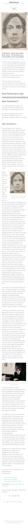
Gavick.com (21, 521)
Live (20, 59)
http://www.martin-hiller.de (11, 479)
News (22, 59)
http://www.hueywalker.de (11, 477)
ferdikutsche (8, 501)
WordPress (19, 522)
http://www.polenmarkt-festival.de (13, 481)
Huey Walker (16, 59)
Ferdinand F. (13, 501)
